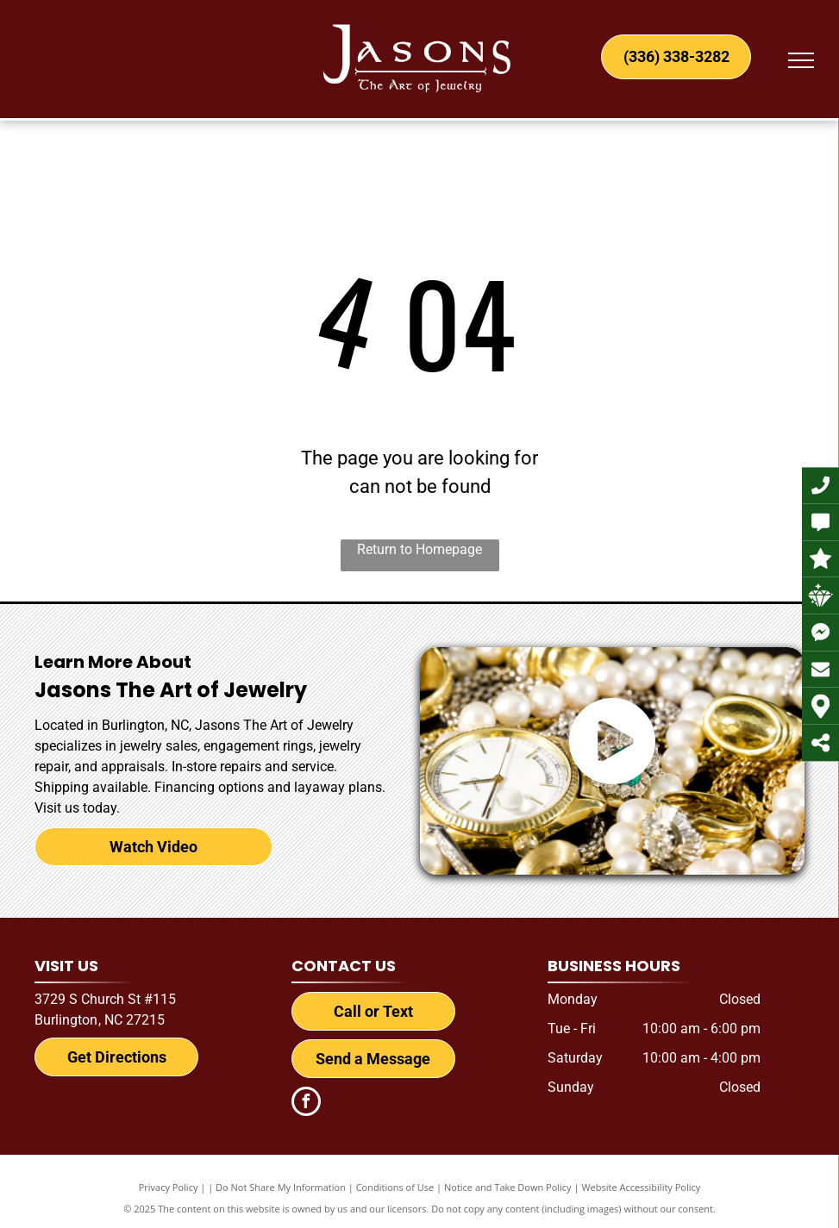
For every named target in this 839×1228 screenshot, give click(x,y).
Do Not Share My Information (281, 1187)
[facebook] (306, 1103)
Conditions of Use (395, 1187)
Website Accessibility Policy (640, 1187)
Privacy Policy (168, 1187)
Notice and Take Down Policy (508, 1187)
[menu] (801, 60)
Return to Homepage (419, 549)
